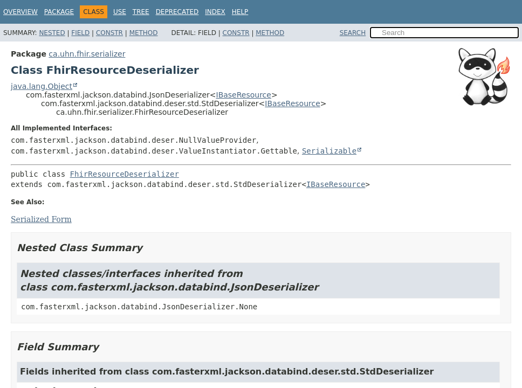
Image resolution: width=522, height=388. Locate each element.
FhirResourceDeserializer (124, 174)
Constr (109, 33)
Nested (52, 33)
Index (215, 12)
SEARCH (353, 33)
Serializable (329, 151)
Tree (141, 12)
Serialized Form (41, 219)
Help (240, 12)
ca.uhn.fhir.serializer (87, 54)
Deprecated (177, 12)
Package (59, 12)
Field (80, 33)
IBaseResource (243, 95)
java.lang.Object (41, 86)
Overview (20, 12)
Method (143, 33)
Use (119, 12)
